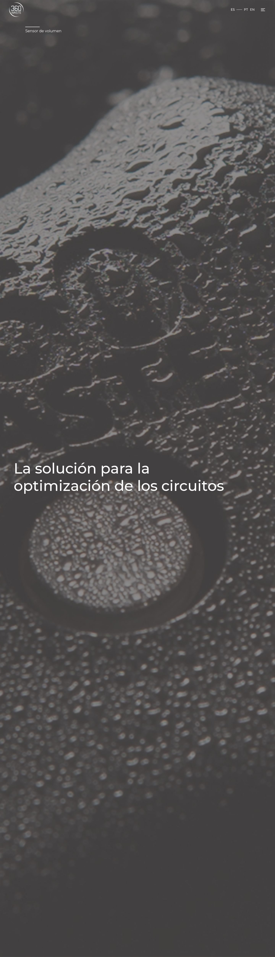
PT (246, 9)
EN (252, 9)
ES (233, 9)
